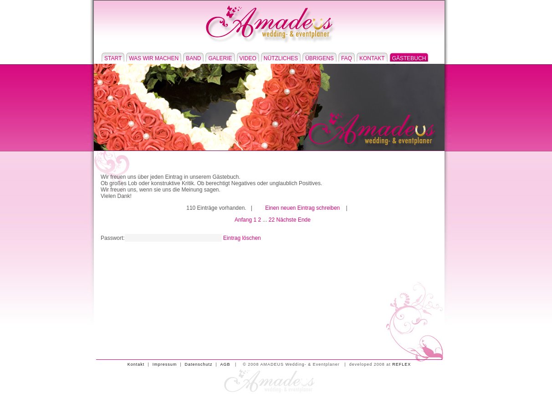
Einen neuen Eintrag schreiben (302, 208)
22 (272, 220)
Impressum (165, 364)
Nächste (286, 220)
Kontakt (136, 364)
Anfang (243, 220)
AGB (225, 364)
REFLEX (401, 364)
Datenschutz (199, 364)
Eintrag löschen (242, 238)
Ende (304, 220)
